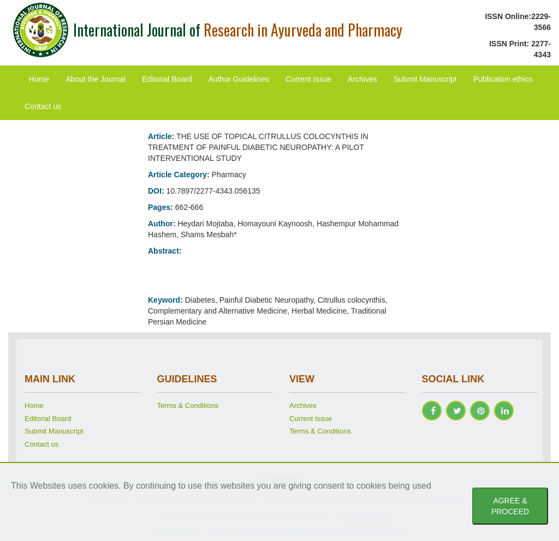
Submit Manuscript (425, 79)
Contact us (43, 106)
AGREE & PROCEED (510, 506)
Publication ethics (503, 79)
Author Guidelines (239, 79)
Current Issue (308, 79)
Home (39, 79)
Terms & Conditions (188, 405)
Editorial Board (167, 79)
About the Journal (96, 79)
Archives (362, 79)
